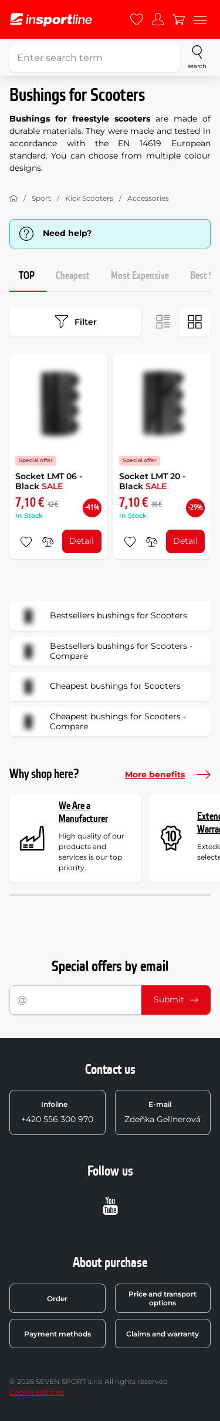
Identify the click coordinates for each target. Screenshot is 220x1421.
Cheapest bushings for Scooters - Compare (101, 721)
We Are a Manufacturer (83, 812)
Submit (176, 999)
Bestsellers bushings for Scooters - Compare (104, 651)
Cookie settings (36, 1392)
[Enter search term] (94, 57)
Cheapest (73, 275)
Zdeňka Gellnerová (162, 1112)
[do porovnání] (48, 541)
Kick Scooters (89, 198)
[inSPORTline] (51, 19)
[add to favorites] (26, 541)
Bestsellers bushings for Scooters (102, 616)
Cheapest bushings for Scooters (99, 686)
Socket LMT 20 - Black (152, 481)
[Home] (13, 198)
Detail (81, 541)
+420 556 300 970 (57, 1112)
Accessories (148, 198)
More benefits (168, 774)
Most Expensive (140, 275)
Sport (41, 198)
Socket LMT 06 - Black (48, 481)
